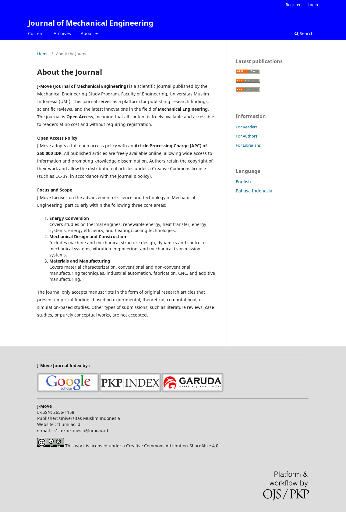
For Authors (246, 136)
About (87, 33)
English (243, 181)
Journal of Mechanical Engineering (90, 23)
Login (313, 4)
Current (36, 33)
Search (304, 33)
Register (293, 4)
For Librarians (248, 145)
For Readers (246, 127)
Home (42, 53)
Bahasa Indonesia (254, 191)
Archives (62, 33)
